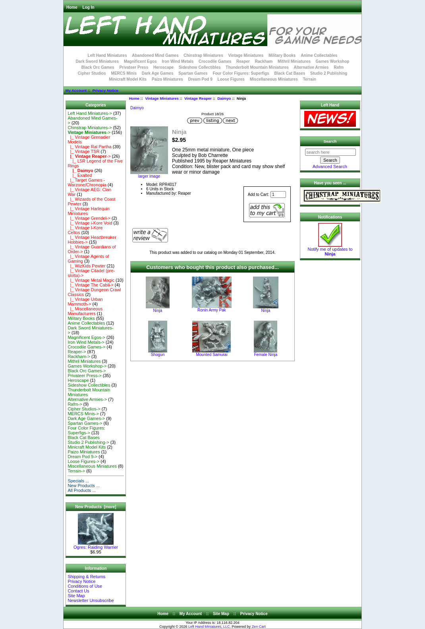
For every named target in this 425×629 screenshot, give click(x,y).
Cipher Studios (92, 73)
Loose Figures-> (83, 461)
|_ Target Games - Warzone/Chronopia (87, 182)
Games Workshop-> (87, 366)
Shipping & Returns (86, 576)
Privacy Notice (105, 90)
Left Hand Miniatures (107, 55)
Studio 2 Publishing (328, 73)
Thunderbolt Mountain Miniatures (257, 67)
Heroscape (163, 67)
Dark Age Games (158, 73)
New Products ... (84, 485)
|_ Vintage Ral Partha (89, 146)
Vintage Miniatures (161, 98)
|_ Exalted (80, 175)
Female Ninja (265, 354)
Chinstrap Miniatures (203, 55)
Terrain (309, 79)
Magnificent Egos (140, 61)
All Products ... (82, 490)
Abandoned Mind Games (155, 55)
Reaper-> (77, 351)
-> (89, 132)
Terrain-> (76, 470)
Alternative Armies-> (87, 399)
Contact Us (78, 590)
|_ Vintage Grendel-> (89, 218)
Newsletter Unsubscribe (91, 600)
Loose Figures (231, 79)
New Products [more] (95, 507)
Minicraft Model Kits (128, 79)
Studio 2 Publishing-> (88, 442)
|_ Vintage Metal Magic (91, 280)
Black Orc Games (97, 67)
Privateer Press (133, 67)
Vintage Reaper (198, 98)
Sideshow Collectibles (200, 67)
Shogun (157, 354)
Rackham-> (79, 356)
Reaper (243, 61)
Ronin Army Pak (211, 310)
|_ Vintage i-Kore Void (90, 223)
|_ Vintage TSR (83, 151)
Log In (89, 7)
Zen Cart (259, 627)
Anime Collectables (319, 55)
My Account (76, 90)
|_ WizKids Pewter (86, 265)
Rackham (263, 61)
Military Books (282, 55)
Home (71, 7)
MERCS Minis (124, 73)
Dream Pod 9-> (82, 456)
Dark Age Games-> (86, 418)
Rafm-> (75, 404)
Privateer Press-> (84, 375)
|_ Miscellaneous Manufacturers (85, 311)
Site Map (76, 595)
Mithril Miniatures (294, 61)
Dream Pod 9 (200, 79)
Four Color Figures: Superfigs (240, 73)
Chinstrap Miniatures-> (90, 127)
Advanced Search (330, 166)
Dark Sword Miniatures (97, 61)
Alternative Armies (311, 67)
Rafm (339, 67)
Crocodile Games (215, 61)
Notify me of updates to (329, 249)
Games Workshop (333, 61)
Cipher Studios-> (84, 408)
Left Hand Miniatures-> (90, 113)
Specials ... (78, 480)
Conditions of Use (85, 586)
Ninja (157, 310)
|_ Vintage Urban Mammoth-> (85, 301)
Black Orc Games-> (87, 370)
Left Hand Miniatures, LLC (209, 627)
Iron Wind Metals (177, 61)
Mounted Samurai (211, 354)
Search (330, 141)
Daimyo (224, 98)
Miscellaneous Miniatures (274, 79)
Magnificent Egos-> (86, 337)
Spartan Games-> (85, 423)
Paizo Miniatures (167, 79)
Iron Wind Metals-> (86, 342)
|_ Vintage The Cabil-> (90, 285)
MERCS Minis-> (83, 413)
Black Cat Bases (289, 73)
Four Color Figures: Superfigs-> (86, 430)
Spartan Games (192, 73)
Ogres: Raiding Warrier (95, 545)
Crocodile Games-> (86, 346)
